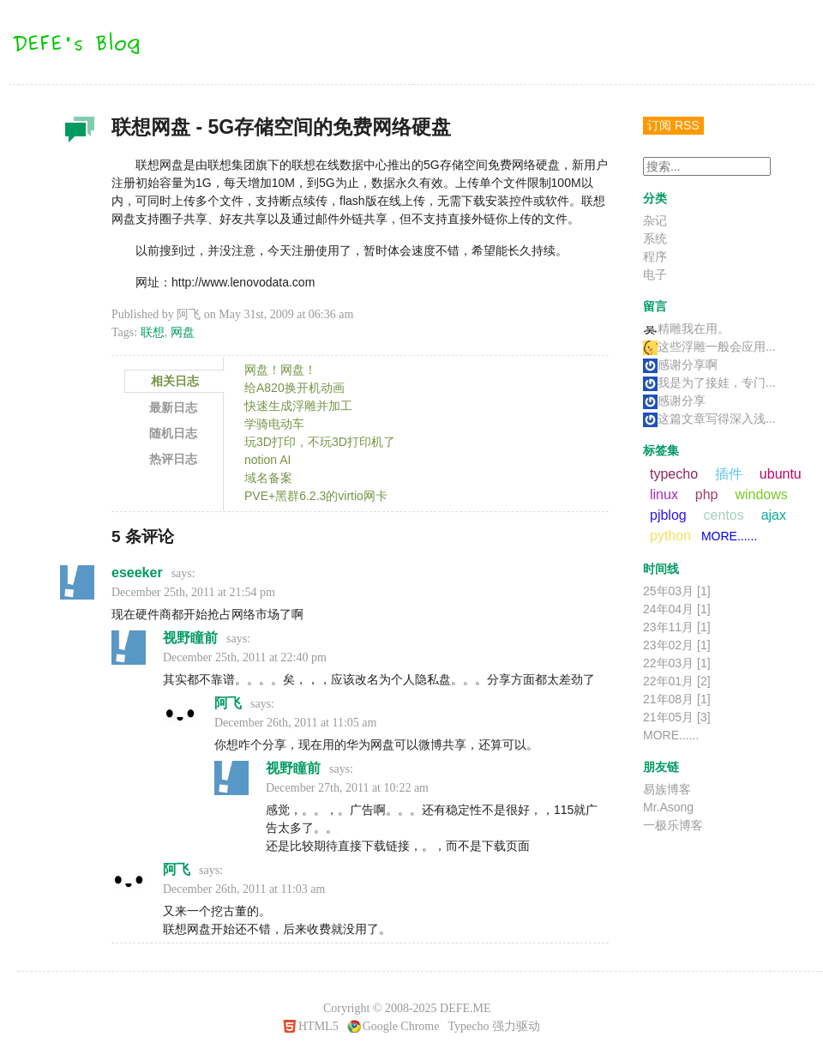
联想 (153, 332)
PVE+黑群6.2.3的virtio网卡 (315, 496)
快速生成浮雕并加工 (298, 406)
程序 (655, 256)
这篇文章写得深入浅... (709, 418)
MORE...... (729, 536)
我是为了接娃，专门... (709, 382)
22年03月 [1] (677, 663)
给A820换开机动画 (294, 388)
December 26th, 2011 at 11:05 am (295, 722)
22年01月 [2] (677, 681)
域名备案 (268, 478)
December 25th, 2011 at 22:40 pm (245, 657)
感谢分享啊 (680, 364)
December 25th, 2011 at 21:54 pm (193, 592)
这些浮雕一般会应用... (709, 346)
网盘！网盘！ (280, 370)
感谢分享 (674, 400)
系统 (655, 238)
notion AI (267, 460)
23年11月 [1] (677, 627)
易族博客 (667, 789)
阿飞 (228, 703)
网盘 (183, 332)
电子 (655, 274)
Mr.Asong (668, 807)
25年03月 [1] (677, 591)
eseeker (137, 572)
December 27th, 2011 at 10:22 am (347, 787)
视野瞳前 (190, 637)
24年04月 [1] (677, 609)
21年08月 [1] (677, 699)
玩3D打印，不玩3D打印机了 (319, 442)
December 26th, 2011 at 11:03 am (244, 889)
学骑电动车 (274, 424)
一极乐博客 (673, 825)
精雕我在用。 (686, 328)
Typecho (468, 1026)
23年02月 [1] (677, 645)
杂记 (77, 134)
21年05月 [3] (677, 717)
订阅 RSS (673, 125)
